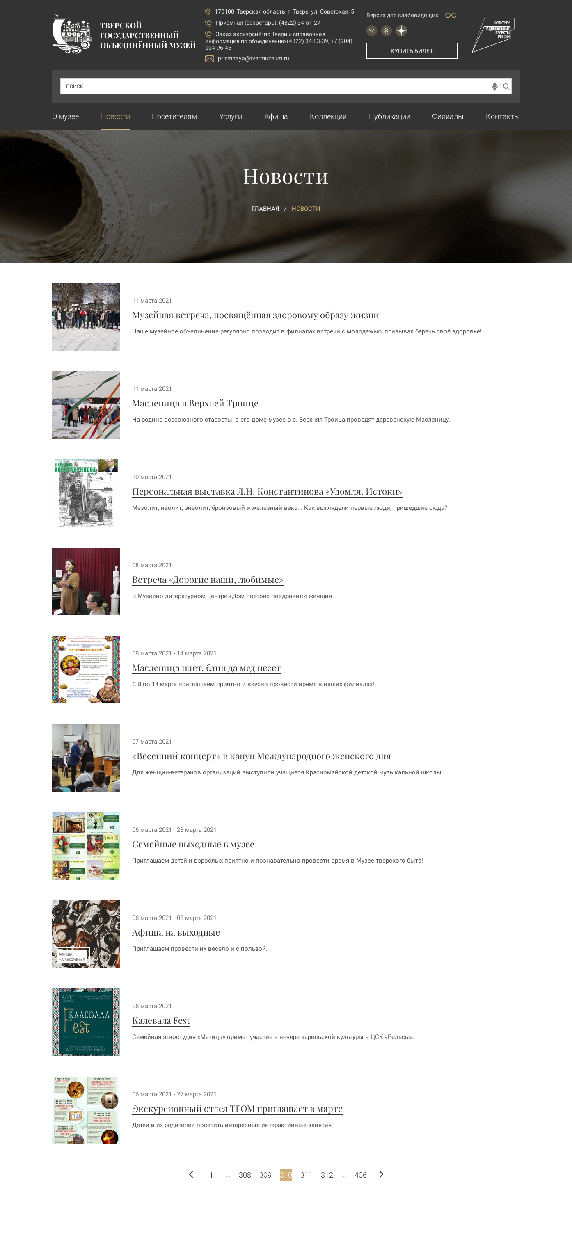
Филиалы (448, 116)
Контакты (503, 116)
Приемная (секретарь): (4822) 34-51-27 (268, 22)
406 (361, 1175)
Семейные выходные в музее (193, 844)
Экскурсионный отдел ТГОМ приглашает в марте (237, 1108)
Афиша (276, 116)
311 (306, 1175)
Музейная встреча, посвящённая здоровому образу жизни (255, 314)
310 (286, 1175)
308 (245, 1175)
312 (327, 1175)
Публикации (389, 116)
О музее (65, 116)
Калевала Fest (161, 1020)
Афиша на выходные (176, 932)
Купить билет (412, 51)
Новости (115, 116)
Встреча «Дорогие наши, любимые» (208, 579)
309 (265, 1175)
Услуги (230, 116)
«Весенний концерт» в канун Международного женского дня (261, 755)
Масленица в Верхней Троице (195, 403)
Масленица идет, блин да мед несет (206, 667)
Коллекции (328, 116)
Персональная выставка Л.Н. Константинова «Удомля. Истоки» (267, 491)
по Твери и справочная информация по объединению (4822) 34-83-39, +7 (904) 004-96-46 (278, 41)
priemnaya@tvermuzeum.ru (247, 58)
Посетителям (174, 116)
